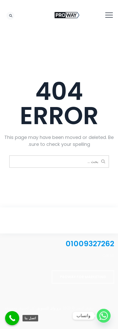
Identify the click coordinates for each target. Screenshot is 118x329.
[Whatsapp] (104, 316)
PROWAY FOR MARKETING (83, 276)
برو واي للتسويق (49, 308)
